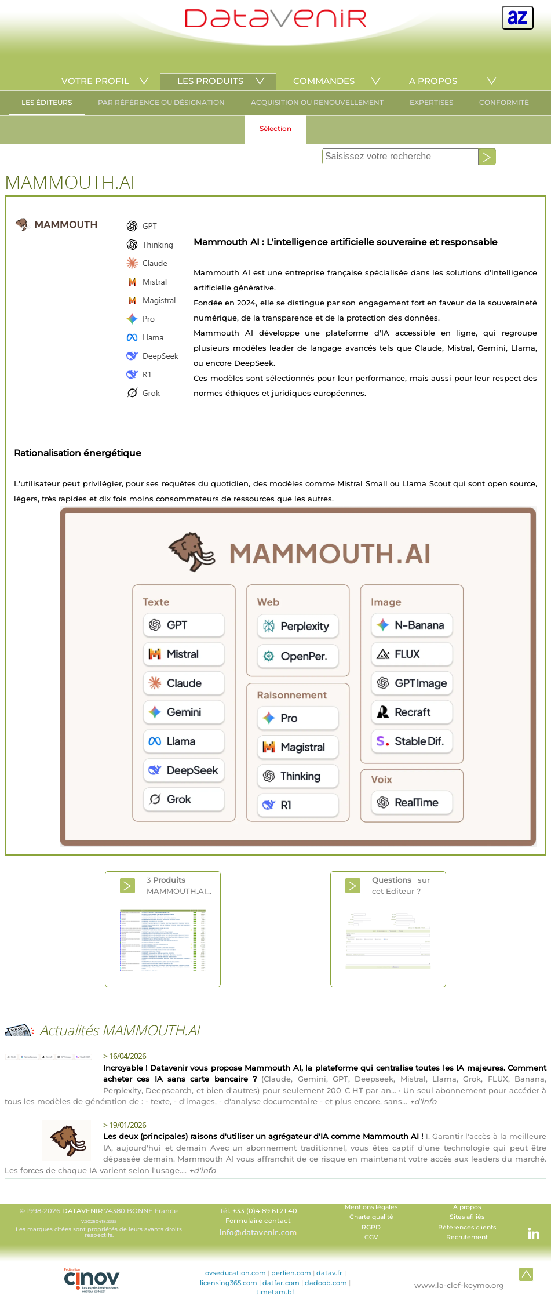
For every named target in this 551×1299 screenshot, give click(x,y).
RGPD (371, 1227)
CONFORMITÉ (504, 102)
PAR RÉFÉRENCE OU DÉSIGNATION (161, 102)
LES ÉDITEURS (46, 102)
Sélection (275, 128)
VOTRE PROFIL (95, 80)
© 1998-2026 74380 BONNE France (99, 1222)
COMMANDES (324, 80)
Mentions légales (371, 1207)
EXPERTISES (431, 102)
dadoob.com (326, 1283)
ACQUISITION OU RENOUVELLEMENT (317, 102)
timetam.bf (275, 1292)
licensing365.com (228, 1283)
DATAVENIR (82, 1211)
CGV (371, 1237)
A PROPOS (433, 80)
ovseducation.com (235, 1273)
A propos (467, 1207)
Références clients (467, 1227)
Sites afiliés (467, 1217)
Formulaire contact (258, 1221)
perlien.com (291, 1273)
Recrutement (467, 1237)
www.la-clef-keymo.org (459, 1285)
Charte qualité (371, 1217)
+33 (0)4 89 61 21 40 (264, 1211)
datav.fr (329, 1273)
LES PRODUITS (210, 80)
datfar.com (281, 1283)
